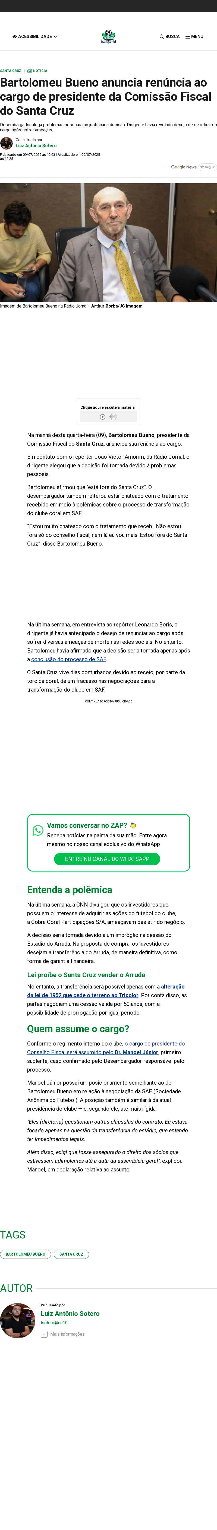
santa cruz (71, 1254)
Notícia (37, 71)
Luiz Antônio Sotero (36, 145)
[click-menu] (194, 36)
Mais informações (67, 1334)
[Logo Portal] (108, 36)
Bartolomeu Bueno (25, 1254)
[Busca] (169, 36)
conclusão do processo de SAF (68, 659)
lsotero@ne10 (54, 1322)
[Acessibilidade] (35, 36)
